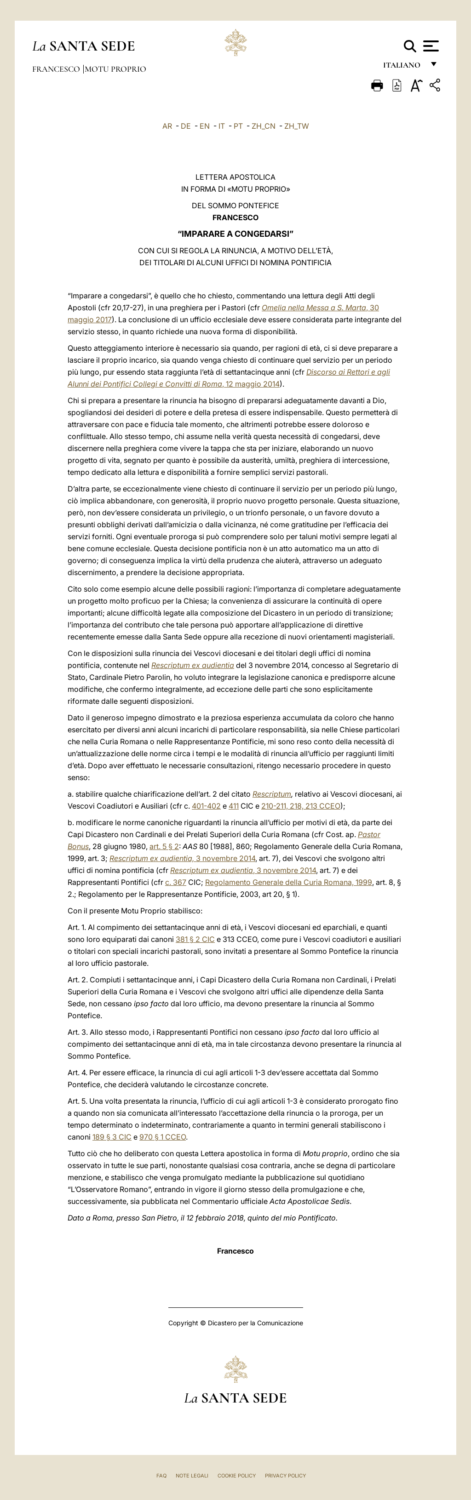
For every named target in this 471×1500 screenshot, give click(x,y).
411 (234, 805)
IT (221, 126)
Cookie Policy (237, 1475)
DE (186, 126)
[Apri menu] (430, 46)
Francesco (57, 69)
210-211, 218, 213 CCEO (300, 805)
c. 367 (175, 882)
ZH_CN (264, 126)
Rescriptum (272, 793)
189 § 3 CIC (112, 1136)
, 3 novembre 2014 (243, 870)
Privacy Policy (285, 1475)
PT (238, 126)
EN (205, 126)
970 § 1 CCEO (162, 1136)
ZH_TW (296, 126)
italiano (403, 68)
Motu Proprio (115, 69)
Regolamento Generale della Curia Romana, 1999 (288, 882)
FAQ (161, 1475)
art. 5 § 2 (164, 846)
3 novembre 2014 (224, 858)
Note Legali (192, 1475)
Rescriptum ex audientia (192, 665)
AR (167, 126)
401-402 (206, 805)
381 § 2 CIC (195, 939)
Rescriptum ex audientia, (151, 858)
